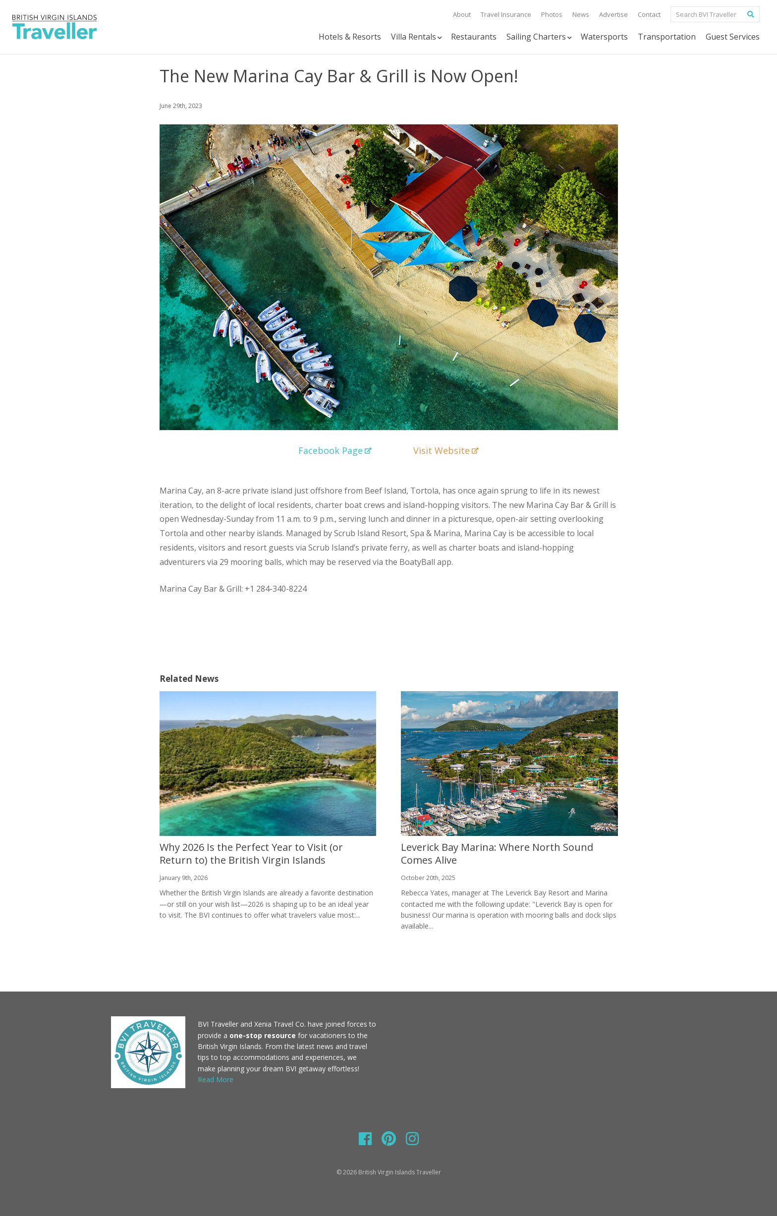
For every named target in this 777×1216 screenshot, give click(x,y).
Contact (649, 14)
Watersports (604, 36)
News (580, 14)
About (462, 14)
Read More (215, 1079)
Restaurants (474, 36)
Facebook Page (335, 450)
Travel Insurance (506, 14)
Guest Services (733, 36)
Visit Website (446, 450)
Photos (551, 14)
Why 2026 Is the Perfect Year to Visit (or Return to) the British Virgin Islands (251, 853)
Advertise (613, 14)
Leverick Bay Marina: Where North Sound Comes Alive (497, 853)
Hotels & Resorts (350, 36)
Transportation (667, 36)
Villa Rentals (417, 37)
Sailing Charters (539, 37)
